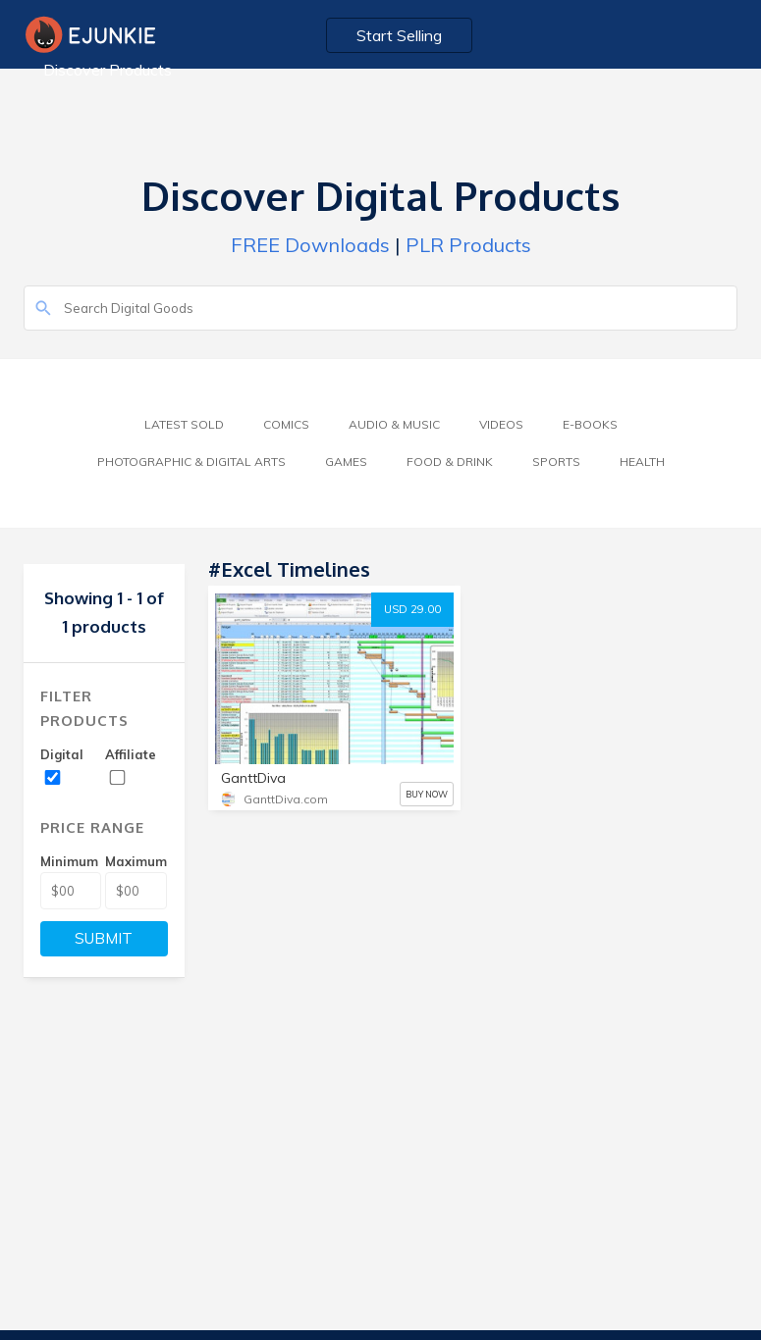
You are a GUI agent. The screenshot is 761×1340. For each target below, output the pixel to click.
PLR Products (468, 244)
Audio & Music (394, 424)
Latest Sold (184, 424)
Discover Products (107, 69)
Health (642, 461)
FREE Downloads (310, 244)
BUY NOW (427, 794)
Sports (556, 461)
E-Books (590, 424)
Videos (501, 424)
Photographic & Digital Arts (191, 461)
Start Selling (399, 35)
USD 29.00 (412, 609)
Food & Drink (450, 461)
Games (346, 461)
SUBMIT (104, 938)
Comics (286, 424)
